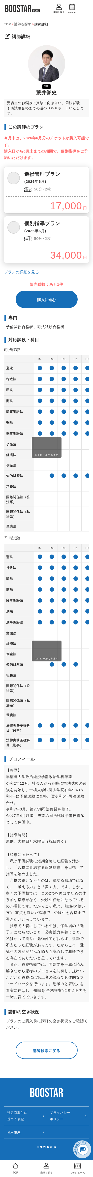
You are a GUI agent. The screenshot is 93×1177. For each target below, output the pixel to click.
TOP (7, 24)
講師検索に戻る (46, 1051)
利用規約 (14, 1132)
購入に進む (46, 300)
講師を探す (22, 24)
